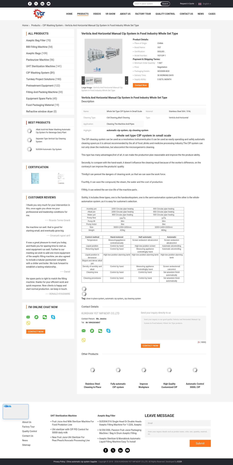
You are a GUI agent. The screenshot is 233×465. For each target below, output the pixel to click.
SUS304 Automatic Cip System (49, 149)
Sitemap (26, 445)
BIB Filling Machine (37, 46)
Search (165, 4)
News (201, 14)
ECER (179, 462)
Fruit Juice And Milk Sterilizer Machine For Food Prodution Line (73, 423)
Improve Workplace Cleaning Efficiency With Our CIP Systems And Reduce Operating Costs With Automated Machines (143, 386)
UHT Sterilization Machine (40, 66)
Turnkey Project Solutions (40, 79)
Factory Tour (143, 14)
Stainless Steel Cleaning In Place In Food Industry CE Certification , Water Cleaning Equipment (92, 386)
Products (82, 14)
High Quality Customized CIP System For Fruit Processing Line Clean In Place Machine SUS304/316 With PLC (169, 386)
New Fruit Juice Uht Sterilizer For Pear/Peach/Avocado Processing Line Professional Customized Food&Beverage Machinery (72, 439)
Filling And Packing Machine (42, 92)
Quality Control (165, 14)
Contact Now (141, 85)
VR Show (110, 14)
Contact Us (186, 14)
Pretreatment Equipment (40, 85)
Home (69, 14)
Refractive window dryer (39, 111)
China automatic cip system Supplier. (82, 462)
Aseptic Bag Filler (36, 40)
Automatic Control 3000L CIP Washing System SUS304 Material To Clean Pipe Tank (195, 386)
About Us (125, 14)
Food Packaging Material (40, 105)
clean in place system (95, 298)
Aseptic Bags (33, 53)
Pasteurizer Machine (37, 59)
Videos (97, 14)
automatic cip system (114, 298)
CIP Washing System (53, 25)
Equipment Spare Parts (39, 98)
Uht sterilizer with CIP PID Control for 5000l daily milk (70, 431)
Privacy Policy (59, 462)
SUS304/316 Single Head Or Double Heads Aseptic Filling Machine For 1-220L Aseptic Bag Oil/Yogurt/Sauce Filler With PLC (120, 423)
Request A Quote (187, 4)
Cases (211, 14)
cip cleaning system (132, 298)
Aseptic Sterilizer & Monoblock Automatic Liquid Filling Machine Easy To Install (119, 440)
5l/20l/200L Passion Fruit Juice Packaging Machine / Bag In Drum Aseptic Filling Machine (120, 432)
